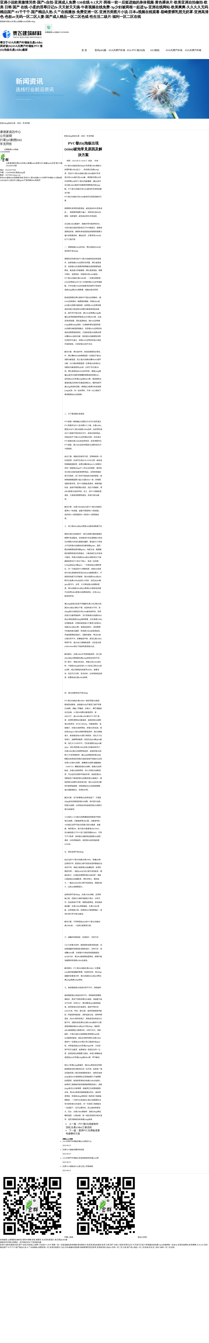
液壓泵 (38, 1240)
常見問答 (6, 144)
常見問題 (26, 123)
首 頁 (84, 50)
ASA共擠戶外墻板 (46, 178)
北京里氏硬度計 (48, 1240)
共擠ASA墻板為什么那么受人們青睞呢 (78, 1166)
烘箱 (33, 1240)
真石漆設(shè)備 (61, 1240)
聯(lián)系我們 (34, 180)
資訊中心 (13, 180)
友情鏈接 (3, 1240)
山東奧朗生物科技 (15, 1240)
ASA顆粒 (155, 50)
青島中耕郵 (26, 1240)
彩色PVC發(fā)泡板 (31, 178)
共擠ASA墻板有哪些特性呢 (73, 1150)
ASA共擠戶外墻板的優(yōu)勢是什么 (77, 1141)
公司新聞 (6, 135)
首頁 (19, 123)
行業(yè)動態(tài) (11, 140)
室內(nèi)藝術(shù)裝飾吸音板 (12, 178)
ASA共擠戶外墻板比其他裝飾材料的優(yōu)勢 (81, 1158)
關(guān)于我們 (23, 180)
